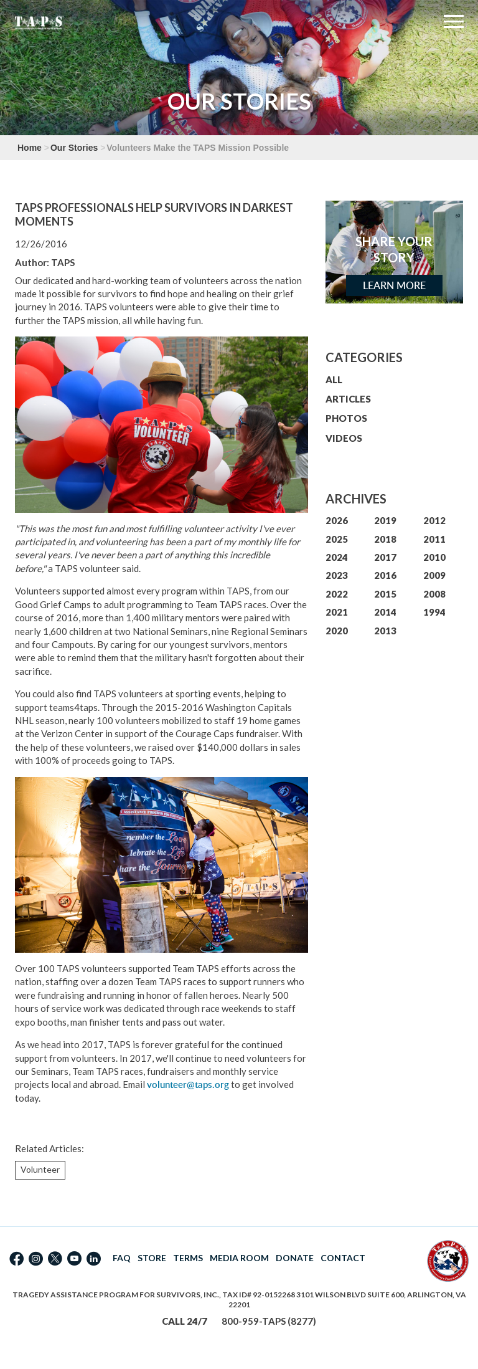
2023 (337, 575)
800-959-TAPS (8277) (269, 1321)
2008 (434, 593)
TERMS (188, 1257)
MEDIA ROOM (239, 1257)
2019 (385, 520)
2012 (434, 520)
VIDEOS (344, 438)
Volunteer (40, 1169)
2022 (337, 593)
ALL (334, 379)
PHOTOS (346, 418)
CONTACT (343, 1257)
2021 (337, 612)
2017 (385, 557)
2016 (385, 575)
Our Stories (74, 148)
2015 (385, 593)
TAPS (63, 262)
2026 (337, 520)
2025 (337, 539)
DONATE (295, 1257)
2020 (337, 630)
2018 (385, 539)
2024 (337, 557)
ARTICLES (348, 398)
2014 (385, 612)
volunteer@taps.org (188, 1084)
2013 (385, 630)
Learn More (394, 285)
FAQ (122, 1257)
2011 (434, 539)
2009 (434, 575)
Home (29, 148)
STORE (152, 1257)
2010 (434, 557)
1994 (434, 612)
